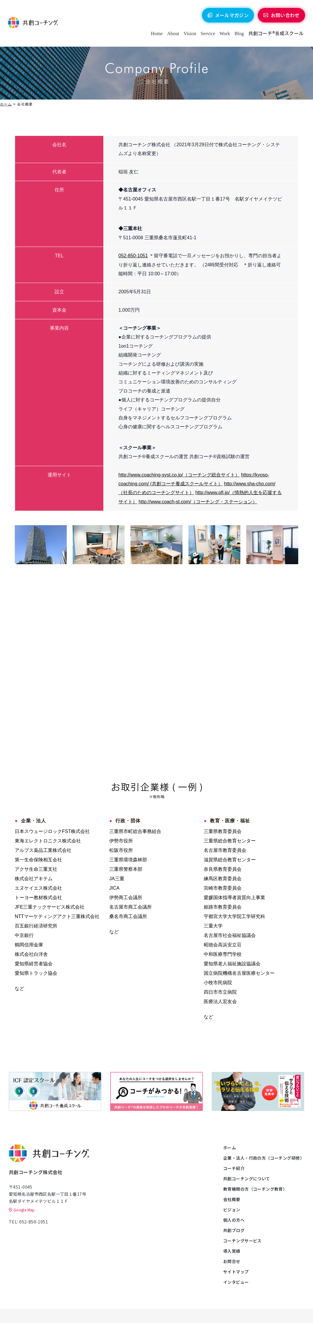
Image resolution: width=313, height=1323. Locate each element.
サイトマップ (236, 1272)
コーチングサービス (242, 1241)
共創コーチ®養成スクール (275, 34)
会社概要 (231, 1199)
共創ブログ (233, 1230)
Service (207, 35)
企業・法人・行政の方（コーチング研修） (263, 1158)
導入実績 (231, 1251)
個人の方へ (233, 1220)
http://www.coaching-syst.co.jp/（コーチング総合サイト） (179, 474)
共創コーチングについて (246, 1179)
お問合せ (231, 1261)
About (172, 35)
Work (224, 35)
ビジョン (231, 1210)
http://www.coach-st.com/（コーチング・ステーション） (197, 501)
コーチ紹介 (233, 1168)
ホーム (6, 104)
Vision (189, 35)
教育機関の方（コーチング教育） (255, 1189)
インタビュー (236, 1282)
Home (156, 35)
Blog (238, 35)
